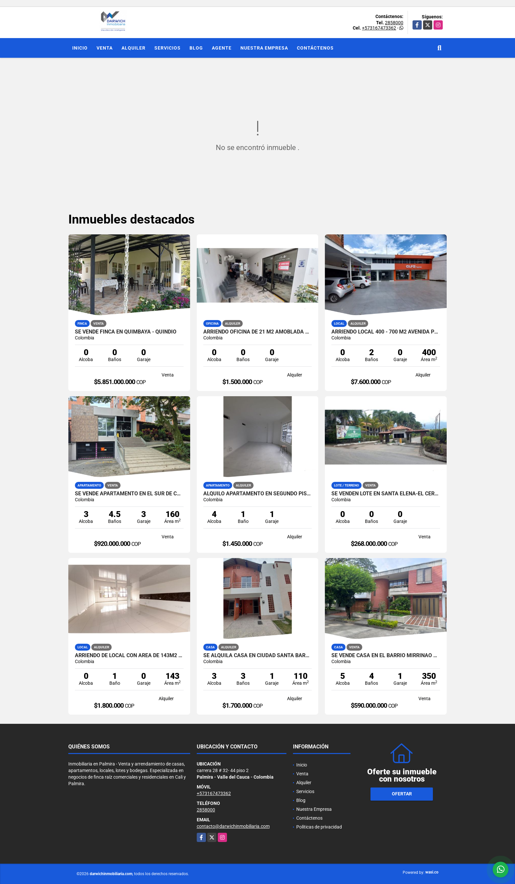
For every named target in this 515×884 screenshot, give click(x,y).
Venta (105, 48)
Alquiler (134, 48)
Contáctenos (315, 48)
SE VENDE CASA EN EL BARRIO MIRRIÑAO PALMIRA (385, 655)
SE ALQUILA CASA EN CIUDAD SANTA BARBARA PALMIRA (257, 655)
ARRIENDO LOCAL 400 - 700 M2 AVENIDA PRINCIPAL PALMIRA (385, 331)
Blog (196, 48)
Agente (222, 48)
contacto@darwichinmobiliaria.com (233, 826)
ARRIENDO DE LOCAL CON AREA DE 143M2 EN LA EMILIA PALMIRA (129, 655)
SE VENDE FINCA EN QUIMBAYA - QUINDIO (125, 331)
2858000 (394, 22)
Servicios (167, 48)
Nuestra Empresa (264, 48)
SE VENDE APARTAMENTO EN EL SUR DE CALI (129, 493)
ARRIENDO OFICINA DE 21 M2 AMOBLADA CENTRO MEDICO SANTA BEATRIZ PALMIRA (257, 331)
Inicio (80, 48)
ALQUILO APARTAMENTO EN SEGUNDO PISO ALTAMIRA (257, 493)
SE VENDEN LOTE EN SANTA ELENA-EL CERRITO (385, 493)
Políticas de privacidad (319, 827)
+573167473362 (379, 28)
